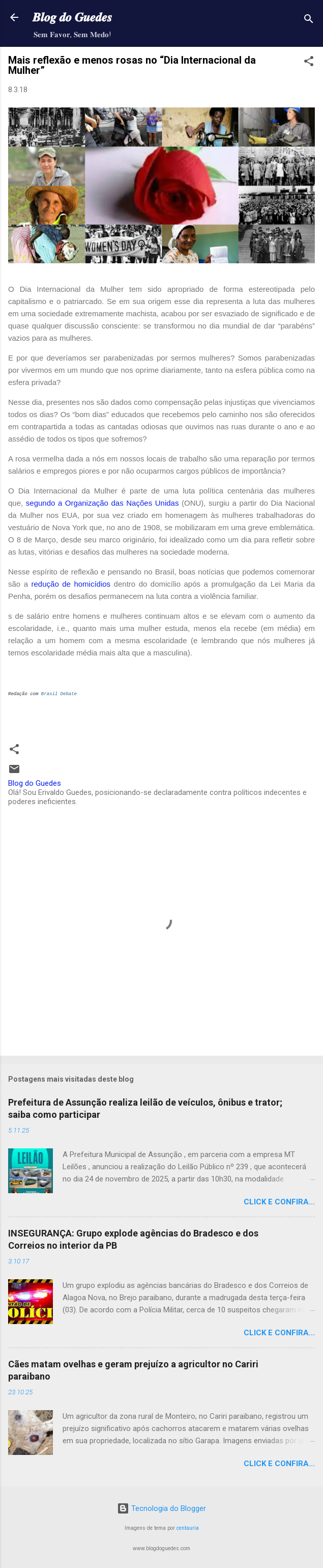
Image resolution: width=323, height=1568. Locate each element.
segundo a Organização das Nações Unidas (102, 503)
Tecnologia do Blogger (161, 1508)
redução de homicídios (71, 584)
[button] (309, 63)
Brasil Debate (59, 694)
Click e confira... (279, 1201)
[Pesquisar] (309, 20)
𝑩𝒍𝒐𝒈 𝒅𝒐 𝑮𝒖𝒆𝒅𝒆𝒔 (72, 17)
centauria (188, 1528)
